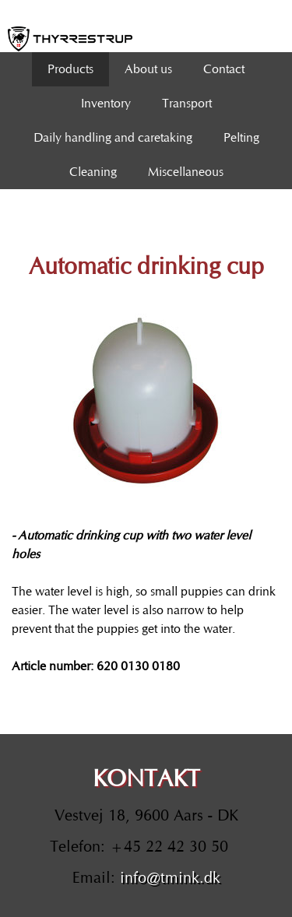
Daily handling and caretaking (112, 138)
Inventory (106, 104)
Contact (224, 69)
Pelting (241, 138)
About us (148, 69)
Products (70, 69)
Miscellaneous (185, 172)
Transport (187, 104)
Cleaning (93, 172)
